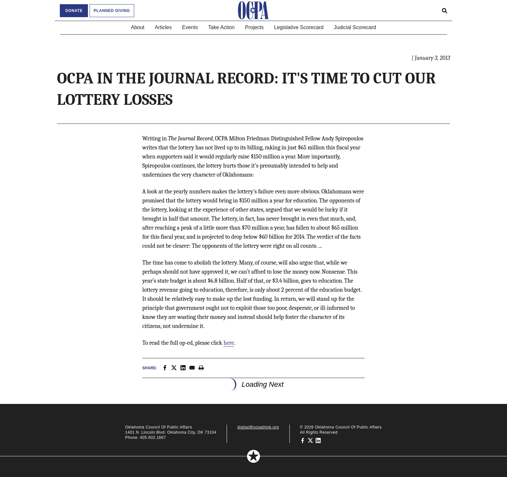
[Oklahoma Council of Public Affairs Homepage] (253, 10)
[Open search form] (444, 10)
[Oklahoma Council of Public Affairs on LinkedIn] (318, 440)
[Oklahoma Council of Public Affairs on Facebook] (302, 440)
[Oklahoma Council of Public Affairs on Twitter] (310, 440)
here (228, 343)
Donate (73, 10)
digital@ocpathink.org (258, 427)
